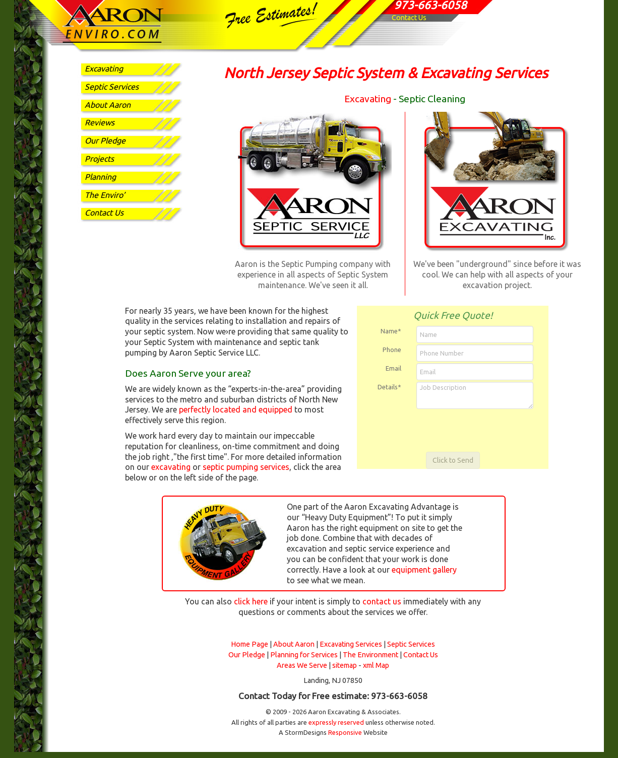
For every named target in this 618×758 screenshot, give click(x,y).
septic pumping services (246, 466)
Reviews (99, 122)
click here (251, 601)
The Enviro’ (105, 194)
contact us (381, 601)
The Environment (370, 655)
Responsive (345, 732)
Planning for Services (304, 655)
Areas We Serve (302, 665)
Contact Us (409, 18)
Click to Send (452, 460)
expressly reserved (336, 722)
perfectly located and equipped (235, 409)
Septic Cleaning (432, 98)
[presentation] (453, 430)
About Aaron (108, 104)
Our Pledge (105, 140)
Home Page (249, 644)
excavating (171, 466)
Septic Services (112, 86)
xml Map (376, 665)
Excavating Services (351, 644)
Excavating (104, 68)
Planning (100, 176)
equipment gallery (424, 569)
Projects (99, 158)
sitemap (344, 665)
